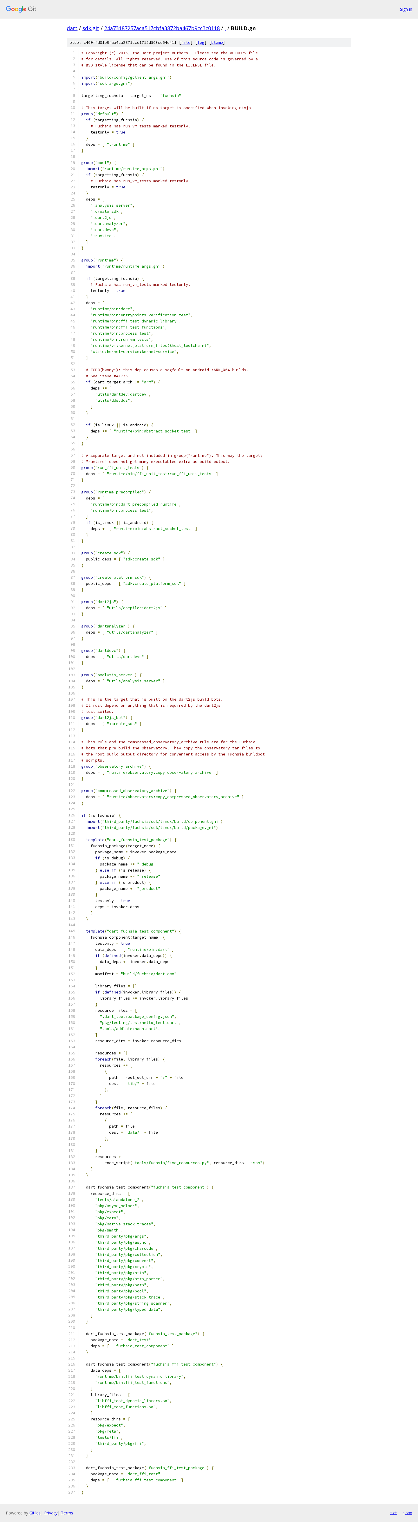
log (200, 42)
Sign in (406, 9)
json (407, 1512)
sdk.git (90, 28)
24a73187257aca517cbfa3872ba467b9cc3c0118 (162, 28)
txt (393, 1512)
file (185, 42)
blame (217, 42)
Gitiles (35, 1513)
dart (72, 28)
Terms (67, 1513)
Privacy (50, 1513)
